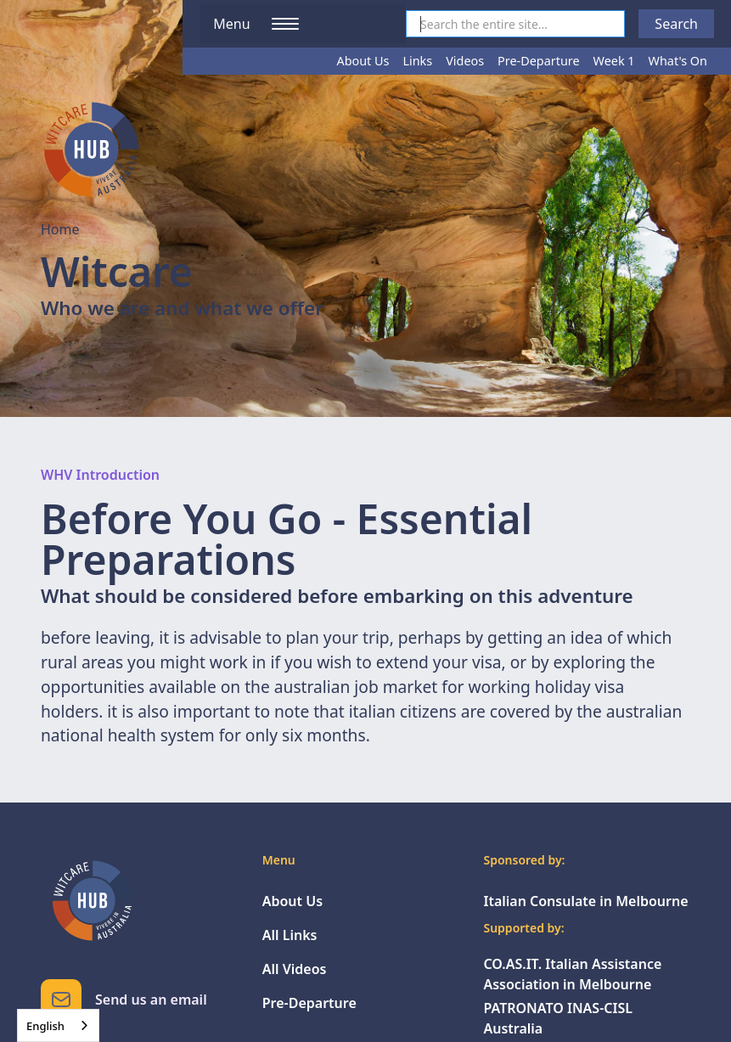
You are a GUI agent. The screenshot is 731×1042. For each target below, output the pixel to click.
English (45, 1026)
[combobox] (58, 1025)
